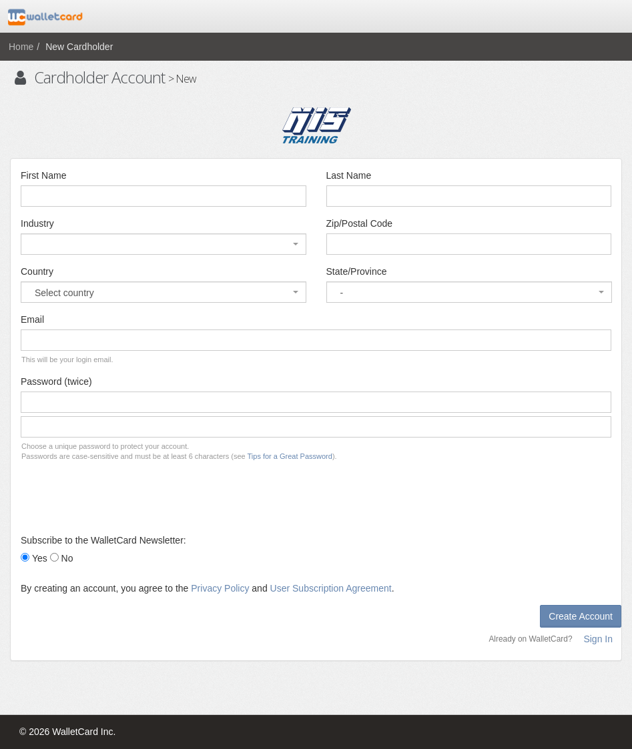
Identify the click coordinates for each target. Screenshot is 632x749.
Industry (37, 223)
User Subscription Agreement (331, 588)
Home (21, 46)
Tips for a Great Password (290, 456)
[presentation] (122, 498)
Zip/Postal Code (359, 223)
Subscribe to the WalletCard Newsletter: (103, 540)
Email (32, 319)
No (67, 558)
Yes (39, 558)
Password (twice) (56, 381)
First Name (43, 175)
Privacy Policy (220, 588)
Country (37, 271)
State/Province (356, 271)
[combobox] (163, 244)
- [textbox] (342, 292)
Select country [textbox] (64, 292)
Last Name (349, 175)
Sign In (598, 639)
